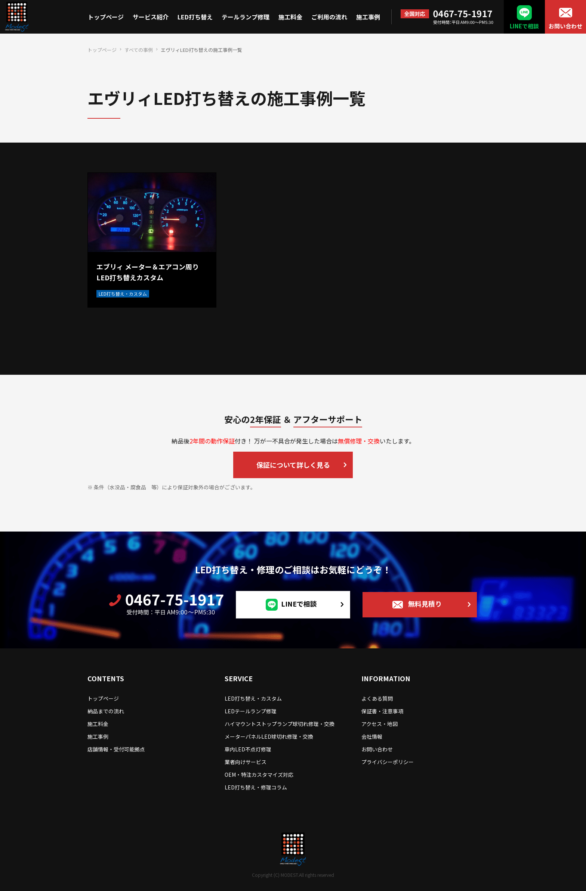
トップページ (106, 16)
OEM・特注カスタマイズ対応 (259, 774)
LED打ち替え (195, 16)
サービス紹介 (151, 16)
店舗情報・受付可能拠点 (116, 749)
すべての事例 (138, 49)
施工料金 (290, 16)
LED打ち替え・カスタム (253, 698)
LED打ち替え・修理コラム (256, 787)
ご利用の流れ (329, 16)
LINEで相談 (524, 26)
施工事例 (368, 16)
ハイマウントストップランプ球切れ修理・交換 (279, 724)
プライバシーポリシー (387, 762)
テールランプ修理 (245, 16)
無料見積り (425, 603)
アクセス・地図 (379, 724)
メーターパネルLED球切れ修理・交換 (269, 736)
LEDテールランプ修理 (251, 711)
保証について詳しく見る (293, 465)
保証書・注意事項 (382, 711)
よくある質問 (377, 698)
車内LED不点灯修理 (248, 749)
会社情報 (371, 736)
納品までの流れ (105, 711)
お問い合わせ (565, 26)
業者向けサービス (245, 762)
